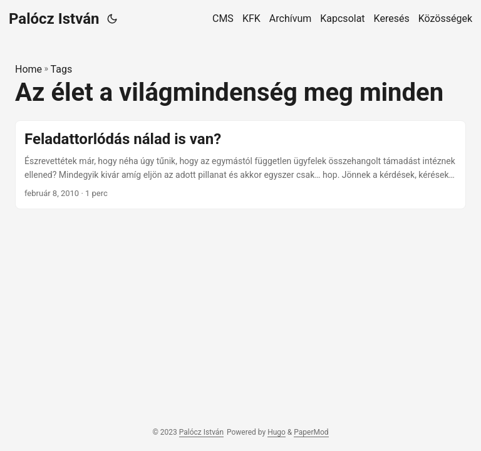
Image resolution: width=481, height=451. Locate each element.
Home (28, 69)
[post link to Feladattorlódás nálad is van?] (240, 165)
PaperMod (311, 432)
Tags (62, 69)
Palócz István (54, 19)
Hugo (276, 432)
